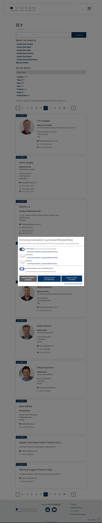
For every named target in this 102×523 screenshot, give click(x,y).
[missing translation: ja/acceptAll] (71, 278)
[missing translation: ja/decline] (28, 279)
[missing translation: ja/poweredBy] (73, 284)
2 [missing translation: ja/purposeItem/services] (41, 252)
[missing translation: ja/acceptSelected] (49, 278)
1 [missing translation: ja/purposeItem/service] (41, 263)
